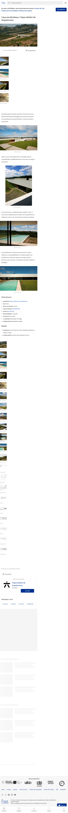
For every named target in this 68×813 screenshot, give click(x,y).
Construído (10, 311)
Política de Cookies (25, 11)
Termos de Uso (39, 8)
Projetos (13, 604)
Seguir (27, 591)
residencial (30, 604)
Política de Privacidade (9, 11)
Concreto (5, 604)
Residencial (16, 309)
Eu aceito (61, 9)
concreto (21, 604)
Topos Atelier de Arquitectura (18, 301)
